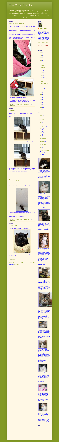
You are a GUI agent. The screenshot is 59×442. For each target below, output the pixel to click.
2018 (41, 94)
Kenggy (41, 132)
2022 (41, 59)
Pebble (41, 137)
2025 (41, 53)
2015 (41, 99)
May (42, 73)
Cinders (41, 120)
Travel (41, 148)
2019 (41, 92)
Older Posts (32, 262)
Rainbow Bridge (43, 138)
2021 (41, 60)
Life (40, 134)
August (42, 68)
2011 (41, 106)
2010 (41, 107)
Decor (41, 123)
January (42, 88)
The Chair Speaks (20, 5)
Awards (41, 115)
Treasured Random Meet (44, 150)
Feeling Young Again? (15, 180)
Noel (40, 135)
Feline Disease (42, 126)
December (43, 62)
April (42, 75)
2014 (41, 100)
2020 (41, 90)
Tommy (41, 145)
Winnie (13, 105)
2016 (41, 97)
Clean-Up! (12, 110)
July (42, 70)
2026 (41, 52)
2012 (41, 104)
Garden (41, 128)
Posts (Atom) (16, 264)
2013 (41, 102)
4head (41, 113)
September (43, 67)
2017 (41, 95)
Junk (40, 131)
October (42, 65)
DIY (40, 125)
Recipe (41, 139)
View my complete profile (43, 42)
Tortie (41, 147)
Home (22, 262)
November (43, 63)
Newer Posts (11, 262)
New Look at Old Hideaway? (17, 23)
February (42, 87)
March (42, 77)
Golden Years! (13, 225)
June (42, 72)
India (40, 129)
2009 (41, 109)
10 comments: (26, 104)
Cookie (41, 122)
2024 (41, 55)
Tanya (41, 142)
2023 (41, 57)
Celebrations (42, 119)
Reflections (42, 141)
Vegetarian (42, 152)
